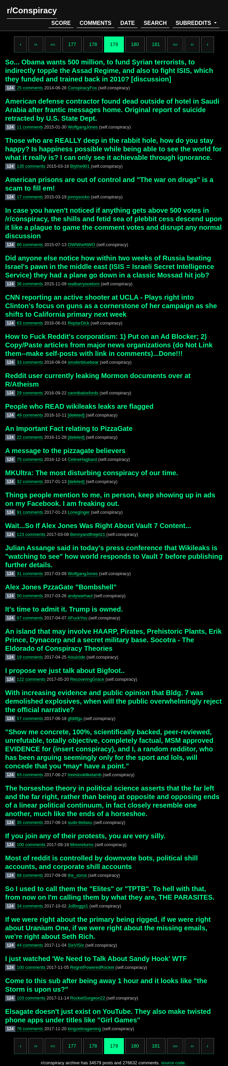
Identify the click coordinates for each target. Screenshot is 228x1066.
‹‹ (35, 44)
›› (192, 44)
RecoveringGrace (87, 679)
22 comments (30, 437)
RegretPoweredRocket (92, 967)
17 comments (30, 196)
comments (95, 23)
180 (135, 44)
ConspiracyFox (83, 87)
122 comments (32, 679)
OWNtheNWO (82, 244)
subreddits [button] (193, 23)
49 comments (30, 415)
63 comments (30, 323)
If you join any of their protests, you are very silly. (85, 836)
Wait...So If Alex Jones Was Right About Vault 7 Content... (98, 525)
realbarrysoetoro (84, 283)
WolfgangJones (83, 127)
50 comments (30, 595)
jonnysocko (79, 196)
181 (156, 44)
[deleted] (77, 415)
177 (72, 44)
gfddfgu (75, 718)
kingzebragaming (85, 1028)
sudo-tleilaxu (80, 822)
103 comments (32, 998)
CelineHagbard (83, 459)
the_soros (78, 875)
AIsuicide (77, 657)
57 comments (30, 718)
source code (173, 1062)
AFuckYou (78, 617)
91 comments (30, 512)
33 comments (30, 362)
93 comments (30, 774)
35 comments (30, 822)
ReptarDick (79, 323)
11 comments (30, 127)
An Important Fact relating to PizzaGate (68, 428)
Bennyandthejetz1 (88, 534)
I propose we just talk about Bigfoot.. (65, 670)
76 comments (30, 1028)
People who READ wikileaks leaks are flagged (79, 406)
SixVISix (76, 945)
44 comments (30, 945)
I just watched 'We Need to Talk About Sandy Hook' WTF (96, 958)
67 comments (30, 617)
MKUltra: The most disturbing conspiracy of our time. (91, 473)
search (155, 23)
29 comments (30, 392)
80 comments (30, 244)
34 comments (30, 906)
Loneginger (79, 512)
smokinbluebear (84, 362)
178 (93, 44)
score (61, 23)
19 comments (30, 657)
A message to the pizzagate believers (65, 450)
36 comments (30, 283)
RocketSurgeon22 (88, 998)
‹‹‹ (53, 44)
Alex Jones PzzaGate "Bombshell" (61, 587)
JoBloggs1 (78, 906)
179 (114, 44)
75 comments (30, 459)
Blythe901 (80, 166)
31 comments (30, 573)
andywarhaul (81, 595)
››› (175, 44)
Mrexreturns (82, 844)
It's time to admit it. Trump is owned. (64, 609)
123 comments (32, 534)
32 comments (30, 481)
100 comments (32, 844)
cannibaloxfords (83, 392)
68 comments (30, 875)
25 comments (30, 87)
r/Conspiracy (32, 10)
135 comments (32, 166)
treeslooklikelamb (85, 774)
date (127, 23)
